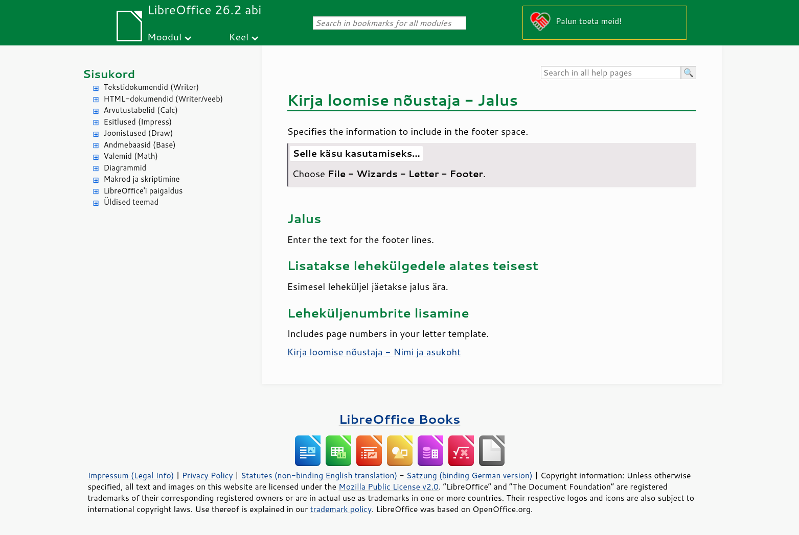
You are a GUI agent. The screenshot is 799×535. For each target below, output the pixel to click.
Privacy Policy (207, 475)
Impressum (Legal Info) (131, 475)
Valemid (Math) (131, 156)
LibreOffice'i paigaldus (143, 190)
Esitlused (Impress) (138, 121)
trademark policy (341, 509)
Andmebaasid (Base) (140, 144)
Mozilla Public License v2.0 (388, 486)
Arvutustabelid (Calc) (141, 110)
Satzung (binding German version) (469, 475)
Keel (239, 36)
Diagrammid (125, 167)
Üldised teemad (131, 202)
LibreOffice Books (400, 419)
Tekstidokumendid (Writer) (151, 87)
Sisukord (109, 74)
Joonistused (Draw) (138, 133)
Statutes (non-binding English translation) (319, 475)
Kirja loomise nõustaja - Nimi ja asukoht (374, 351)
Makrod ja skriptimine (142, 179)
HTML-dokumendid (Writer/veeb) (163, 98)
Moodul (164, 36)
